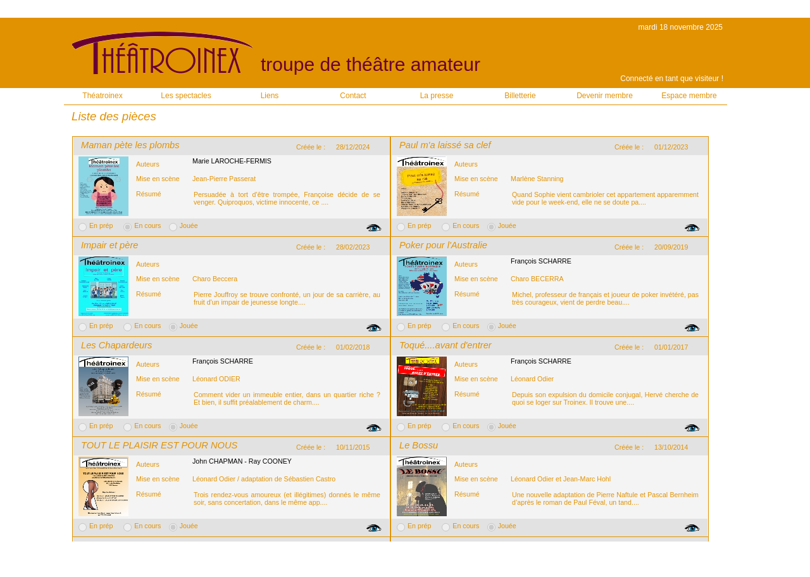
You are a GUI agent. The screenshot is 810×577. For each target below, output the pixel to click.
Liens (270, 95)
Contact (353, 95)
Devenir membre (604, 95)
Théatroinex (102, 95)
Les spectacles (186, 95)
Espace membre (688, 95)
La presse (437, 95)
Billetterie (519, 95)
